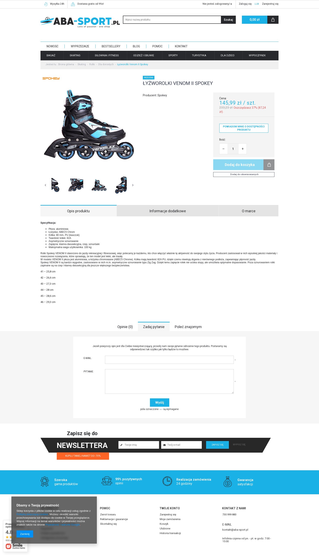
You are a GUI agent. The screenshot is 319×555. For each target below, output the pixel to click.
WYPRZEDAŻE (80, 46)
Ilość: (222, 139)
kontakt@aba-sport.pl (235, 525)
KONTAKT (181, 46)
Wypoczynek (257, 55)
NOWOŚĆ (52, 46)
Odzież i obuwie (143, 55)
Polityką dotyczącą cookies (32, 514)
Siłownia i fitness (107, 55)
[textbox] (179, 20)
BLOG (136, 46)
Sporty (173, 55)
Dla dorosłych (106, 64)
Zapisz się (217, 440)
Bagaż (51, 55)
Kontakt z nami (234, 504)
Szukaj (228, 19)
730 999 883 (229, 510)
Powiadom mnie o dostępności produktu (244, 128)
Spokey (162, 95)
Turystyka (199, 55)
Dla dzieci (227, 55)
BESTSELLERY (111, 46)
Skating (75, 55)
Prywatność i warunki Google (63, 524)
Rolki (92, 64)
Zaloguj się (245, 3)
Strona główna (66, 64)
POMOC (157, 46)
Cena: (223, 98)
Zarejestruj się (270, 3)
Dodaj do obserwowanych (244, 174)
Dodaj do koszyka (240, 165)
